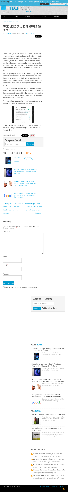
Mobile (56, 17)
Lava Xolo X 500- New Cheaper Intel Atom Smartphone (47, 429)
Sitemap (61, 486)
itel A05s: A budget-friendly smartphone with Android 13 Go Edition (24, 160)
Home (6, 17)
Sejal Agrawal (8, 33)
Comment (6, 231)
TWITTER (10, 149)
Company (5, 22)
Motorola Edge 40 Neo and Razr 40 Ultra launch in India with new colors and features (25, 183)
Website (6, 274)
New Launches (30, 17)
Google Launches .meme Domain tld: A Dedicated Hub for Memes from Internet (25, 195)
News (16, 17)
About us (54, 486)
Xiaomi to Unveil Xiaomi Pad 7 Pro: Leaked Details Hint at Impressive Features (25, 172)
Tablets (44, 17)
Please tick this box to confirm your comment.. (21, 287)
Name (5, 256)
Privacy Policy (44, 486)
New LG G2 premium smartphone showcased (48, 415)
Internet (11, 22)
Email (5, 265)
